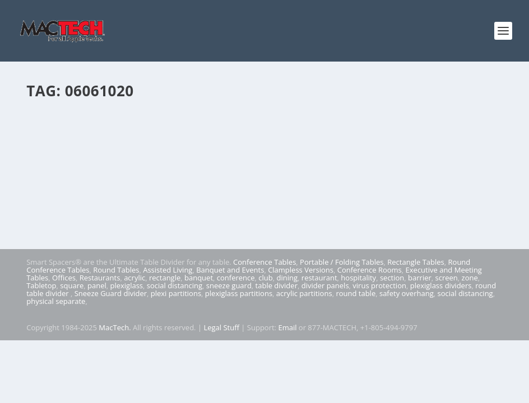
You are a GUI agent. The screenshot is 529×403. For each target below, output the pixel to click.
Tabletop (41, 285)
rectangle (164, 278)
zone (470, 278)
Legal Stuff (221, 327)
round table (355, 293)
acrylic (134, 278)
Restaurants (100, 278)
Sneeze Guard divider (111, 293)
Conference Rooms (369, 270)
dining (287, 278)
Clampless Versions (300, 270)
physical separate (55, 301)
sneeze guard (229, 285)
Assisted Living (167, 270)
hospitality (358, 278)
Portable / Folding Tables (341, 262)
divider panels (325, 285)
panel (96, 285)
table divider (277, 285)
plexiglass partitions (238, 293)
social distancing (174, 285)
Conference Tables (264, 262)
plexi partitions (176, 293)
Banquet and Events (230, 270)
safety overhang (406, 293)
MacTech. (115, 327)
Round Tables (116, 270)
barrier (419, 278)
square (71, 285)
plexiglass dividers (441, 285)
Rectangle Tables (415, 262)
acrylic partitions (304, 293)
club (265, 278)
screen (446, 278)
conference (236, 278)
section (392, 278)
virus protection (379, 285)
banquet (198, 278)
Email (287, 327)
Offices (64, 278)
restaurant (319, 278)
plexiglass (126, 285)
